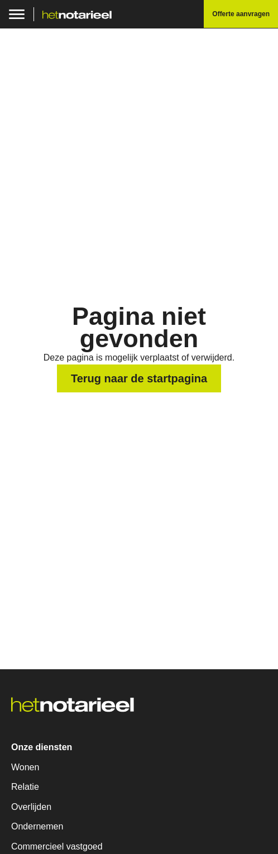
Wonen (25, 767)
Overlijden (31, 807)
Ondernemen (37, 826)
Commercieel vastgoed (57, 846)
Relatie (25, 786)
